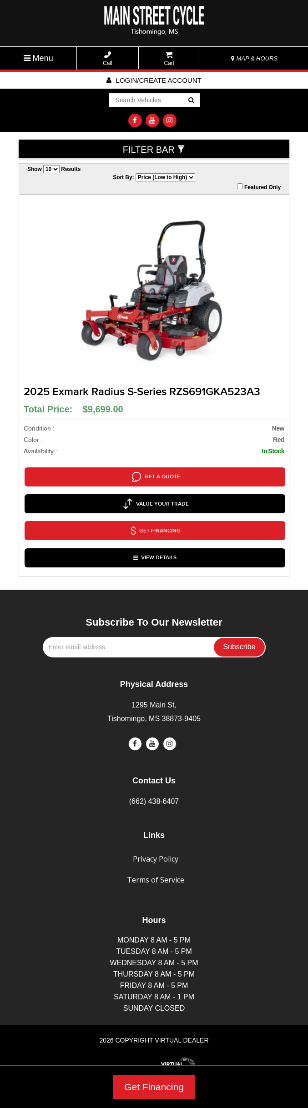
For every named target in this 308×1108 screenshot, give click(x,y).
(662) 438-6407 (154, 777)
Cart (169, 58)
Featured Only (259, 187)
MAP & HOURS (254, 58)
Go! (190, 101)
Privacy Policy (155, 835)
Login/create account (153, 80)
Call (107, 58)
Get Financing (154, 1087)
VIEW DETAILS (155, 536)
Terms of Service (155, 856)
